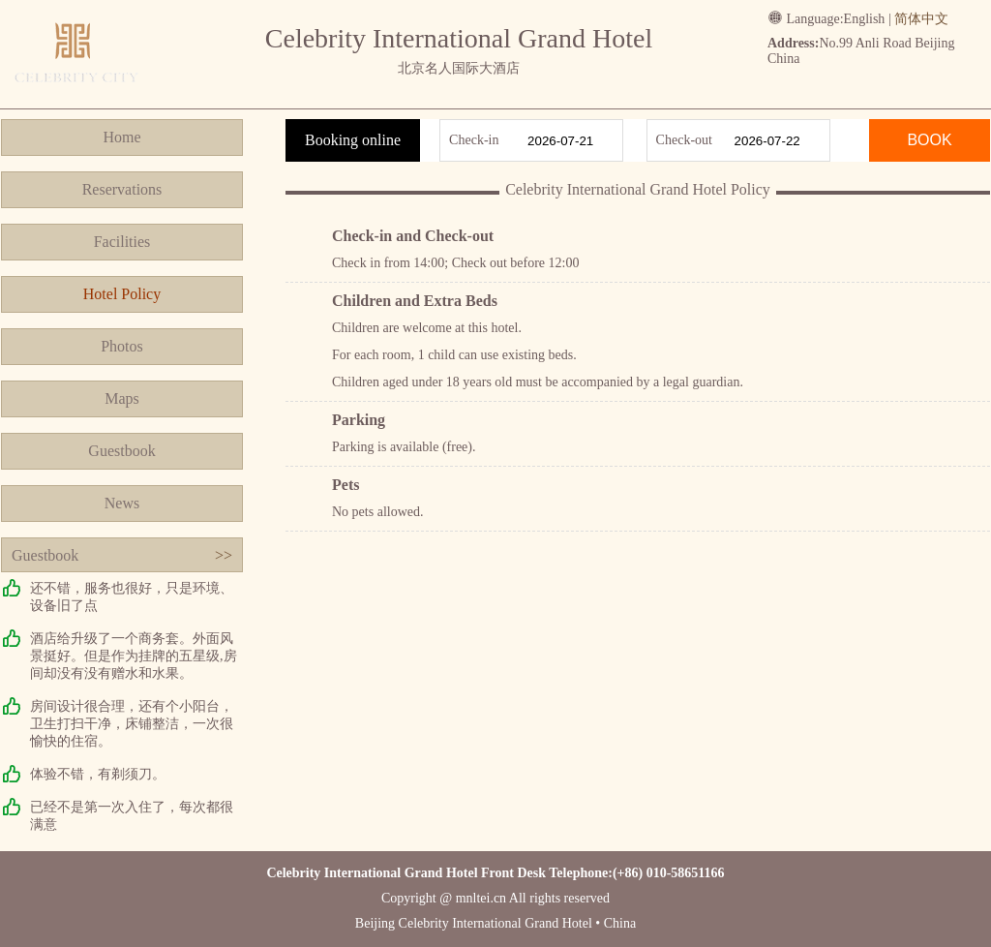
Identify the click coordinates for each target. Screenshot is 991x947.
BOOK (929, 140)
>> (223, 555)
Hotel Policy (122, 294)
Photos (122, 346)
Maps (122, 398)
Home (121, 137)
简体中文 (921, 19)
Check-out (684, 140)
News (122, 503)
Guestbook (121, 451)
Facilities (122, 241)
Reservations (122, 189)
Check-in (473, 140)
